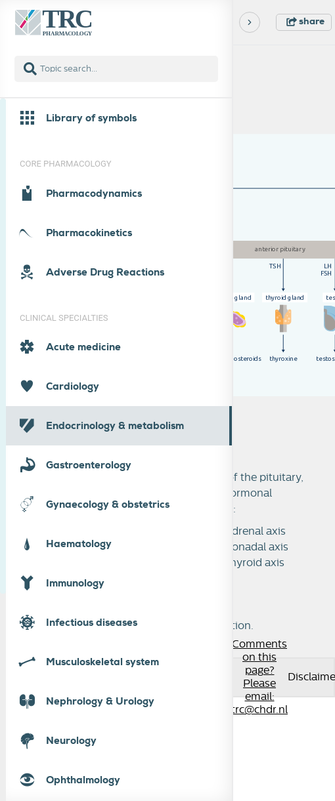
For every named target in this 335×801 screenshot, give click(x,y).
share (305, 21)
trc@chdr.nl (259, 710)
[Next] (249, 22)
